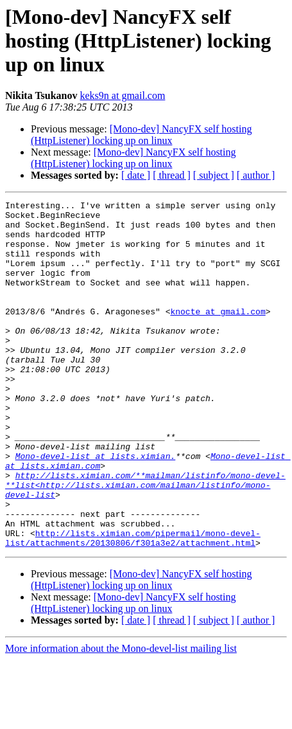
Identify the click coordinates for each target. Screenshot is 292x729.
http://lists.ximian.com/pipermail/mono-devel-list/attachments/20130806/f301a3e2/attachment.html (133, 606)
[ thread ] (172, 175)
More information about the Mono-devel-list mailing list (121, 717)
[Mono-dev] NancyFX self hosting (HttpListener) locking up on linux (141, 134)
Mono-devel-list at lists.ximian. (95, 508)
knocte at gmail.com (217, 334)
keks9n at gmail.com (123, 95)
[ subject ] (213, 175)
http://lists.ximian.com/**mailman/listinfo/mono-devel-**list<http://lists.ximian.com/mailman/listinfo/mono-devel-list (145, 542)
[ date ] (135, 175)
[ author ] (256, 175)
